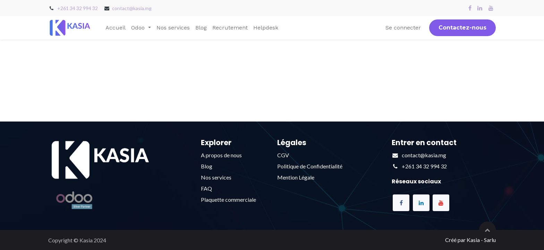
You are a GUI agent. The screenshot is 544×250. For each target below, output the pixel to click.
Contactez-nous (462, 27)
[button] (487, 230)
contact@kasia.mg (132, 8)
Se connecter (403, 27)
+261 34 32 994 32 (77, 8)
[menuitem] (115, 28)
